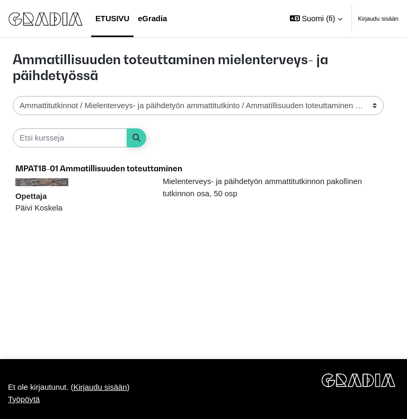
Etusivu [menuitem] (112, 18)
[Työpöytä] (45, 18)
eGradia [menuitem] (152, 18)
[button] (316, 18)
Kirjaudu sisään (378, 18)
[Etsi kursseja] (70, 137)
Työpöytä (24, 399)
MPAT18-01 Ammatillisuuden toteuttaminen (98, 168)
